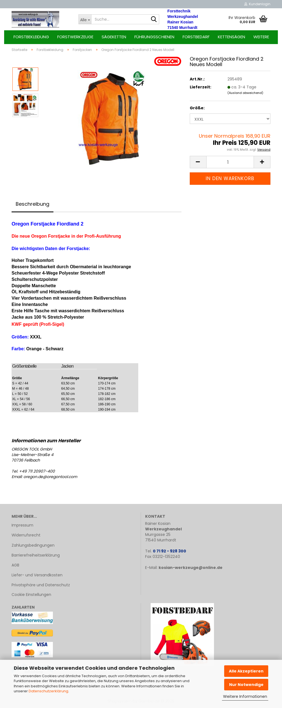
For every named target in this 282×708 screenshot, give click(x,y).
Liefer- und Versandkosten (37, 575)
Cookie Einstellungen (31, 594)
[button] (198, 162)
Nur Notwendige (246, 684)
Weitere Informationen (245, 696)
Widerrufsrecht (26, 535)
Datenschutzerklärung (48, 691)
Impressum (22, 525)
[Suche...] (84, 19)
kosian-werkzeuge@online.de (191, 567)
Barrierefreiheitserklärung (36, 555)
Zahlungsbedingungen (33, 545)
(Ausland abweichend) (245, 93)
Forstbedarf (196, 37)
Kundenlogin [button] (257, 4)
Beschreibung (32, 203)
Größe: (197, 108)
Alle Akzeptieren (246, 671)
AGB (15, 565)
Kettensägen (231, 37)
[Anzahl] (230, 162)
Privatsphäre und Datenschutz (41, 585)
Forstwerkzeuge (75, 37)
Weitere (261, 37)
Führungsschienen (154, 37)
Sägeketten (114, 37)
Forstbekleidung (31, 37)
